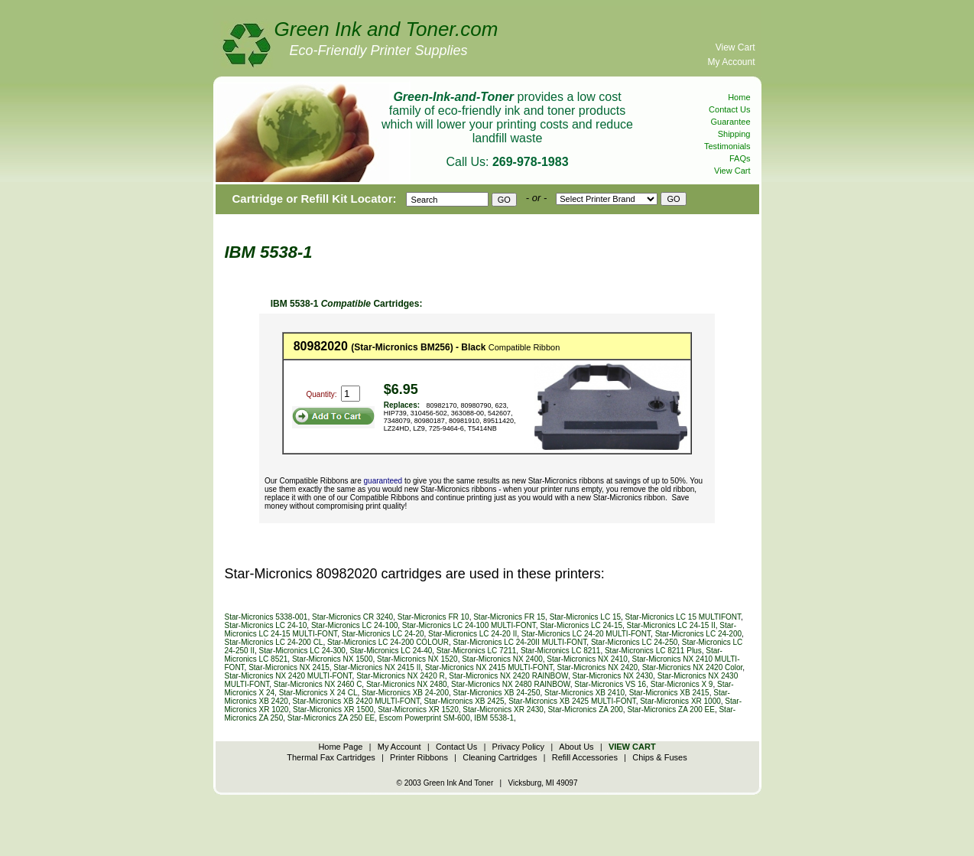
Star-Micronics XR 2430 (503, 709)
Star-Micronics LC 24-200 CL (274, 642)
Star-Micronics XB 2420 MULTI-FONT (356, 701)
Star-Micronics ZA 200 (584, 709)
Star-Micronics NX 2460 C (318, 684)
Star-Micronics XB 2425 (464, 701)
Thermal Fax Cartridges (331, 757)
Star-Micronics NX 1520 (417, 659)
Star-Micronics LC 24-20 (383, 634)
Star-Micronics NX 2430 (612, 676)
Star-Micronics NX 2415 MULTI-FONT (489, 667)
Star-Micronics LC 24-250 (634, 642)
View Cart (735, 47)
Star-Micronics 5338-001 (266, 617)
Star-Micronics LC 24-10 (266, 625)
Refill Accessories (585, 757)
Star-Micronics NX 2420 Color (692, 667)
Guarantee (731, 121)
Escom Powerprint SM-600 (424, 718)
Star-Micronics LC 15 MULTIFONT (683, 617)
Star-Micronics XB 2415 (669, 692)
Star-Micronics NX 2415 (289, 667)
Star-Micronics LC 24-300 (302, 650)
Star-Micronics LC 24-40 (390, 650)
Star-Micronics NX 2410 (587, 659)
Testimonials (727, 146)
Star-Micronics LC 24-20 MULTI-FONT (586, 634)
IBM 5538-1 (494, 718)
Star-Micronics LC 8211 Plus (653, 650)
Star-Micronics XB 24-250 (497, 692)
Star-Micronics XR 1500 (333, 709)
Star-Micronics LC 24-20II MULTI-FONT (520, 642)
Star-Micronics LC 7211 (476, 650)
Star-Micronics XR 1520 (418, 709)
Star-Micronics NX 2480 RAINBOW (510, 684)
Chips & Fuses (659, 757)
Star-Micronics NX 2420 (597, 667)
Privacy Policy (518, 746)
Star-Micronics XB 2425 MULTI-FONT (572, 701)
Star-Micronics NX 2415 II (376, 667)
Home (739, 97)
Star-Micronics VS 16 (610, 684)
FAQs (740, 158)
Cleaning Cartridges (500, 757)
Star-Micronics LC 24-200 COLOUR (388, 642)
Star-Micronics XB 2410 (584, 692)
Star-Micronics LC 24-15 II (671, 625)
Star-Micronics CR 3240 (352, 617)
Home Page (340, 746)
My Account (731, 62)
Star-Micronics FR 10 (433, 617)
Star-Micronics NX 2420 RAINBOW (508, 676)
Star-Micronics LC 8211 (560, 650)
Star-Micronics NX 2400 (502, 659)
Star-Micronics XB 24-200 (405, 692)
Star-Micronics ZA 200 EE (670, 709)
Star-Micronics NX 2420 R (400, 676)
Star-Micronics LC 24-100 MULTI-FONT (469, 625)
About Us (576, 746)
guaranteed (383, 481)
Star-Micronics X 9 (682, 684)
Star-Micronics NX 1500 (332, 659)
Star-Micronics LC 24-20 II (472, 634)
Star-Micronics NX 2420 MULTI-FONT (288, 676)
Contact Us (729, 109)
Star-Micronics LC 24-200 (698, 634)
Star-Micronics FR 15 (509, 617)
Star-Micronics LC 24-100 (354, 625)
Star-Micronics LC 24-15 (581, 625)
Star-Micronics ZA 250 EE (331, 718)
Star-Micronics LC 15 (585, 617)
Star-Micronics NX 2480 (406, 684)
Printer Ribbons (419, 757)
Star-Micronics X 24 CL (318, 692)
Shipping (734, 133)
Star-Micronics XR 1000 (680, 701)
